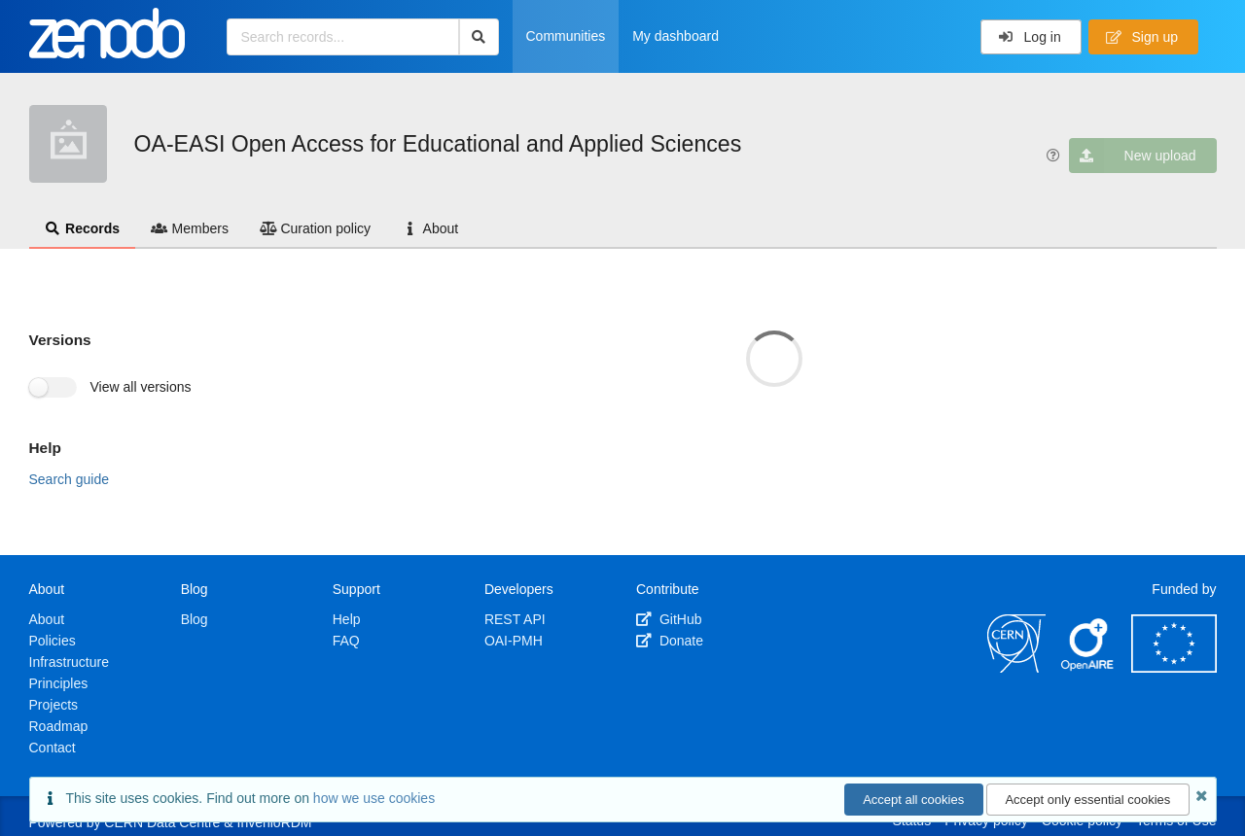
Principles (59, 683)
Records (83, 228)
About (430, 228)
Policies (52, 640)
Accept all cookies (913, 799)
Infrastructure (69, 662)
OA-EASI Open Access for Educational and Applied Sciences (438, 144)
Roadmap (59, 726)
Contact (52, 747)
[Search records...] (343, 36)
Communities (566, 36)
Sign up (1142, 37)
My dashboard (675, 36)
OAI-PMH (513, 640)
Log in (1029, 37)
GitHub (668, 619)
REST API (515, 619)
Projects (54, 705)
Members (190, 228)
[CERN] (1016, 668)
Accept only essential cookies (1087, 799)
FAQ (346, 640)
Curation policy (315, 228)
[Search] (479, 36)
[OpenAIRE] (1088, 668)
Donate (669, 640)
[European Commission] (1174, 668)
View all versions (141, 387)
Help (347, 619)
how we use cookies (374, 798)
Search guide (69, 479)
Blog (194, 619)
